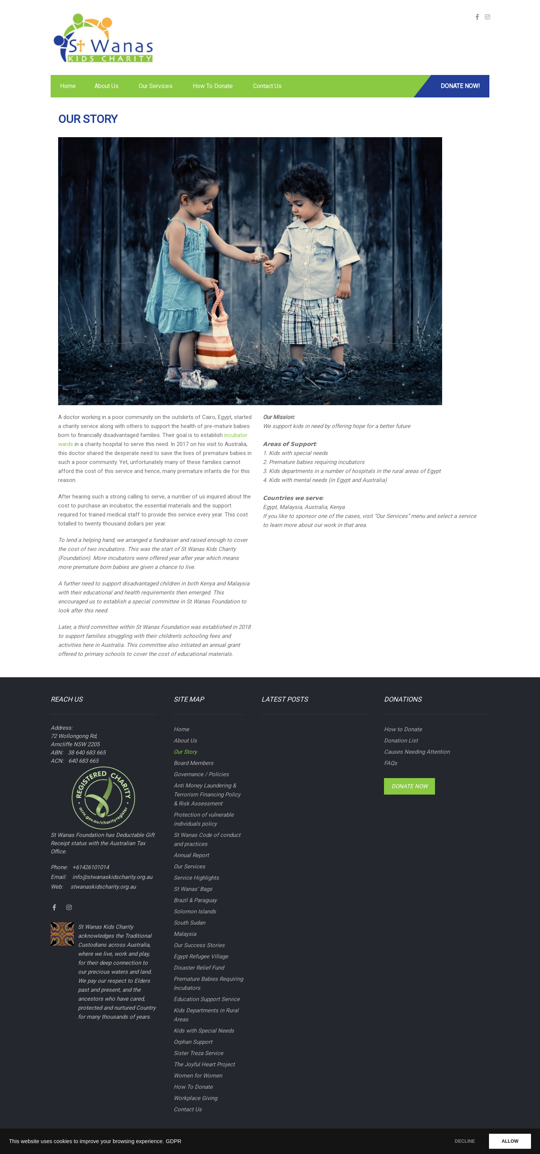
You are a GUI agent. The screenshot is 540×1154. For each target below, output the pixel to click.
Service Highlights (196, 877)
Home (68, 86)
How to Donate (403, 729)
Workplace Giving (195, 1098)
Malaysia (185, 934)
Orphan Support (193, 1042)
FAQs (390, 763)
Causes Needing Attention (417, 751)
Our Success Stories (199, 945)
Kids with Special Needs (204, 1030)
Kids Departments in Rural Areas (206, 1015)
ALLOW (509, 1141)
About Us (106, 86)
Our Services (155, 86)
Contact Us (267, 86)
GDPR (174, 1141)
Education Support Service (207, 999)
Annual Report (191, 855)
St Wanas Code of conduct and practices (207, 839)
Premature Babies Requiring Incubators (208, 983)
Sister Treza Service (198, 1053)
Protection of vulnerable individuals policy (204, 819)
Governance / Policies (201, 774)
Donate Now (410, 786)
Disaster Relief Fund (199, 967)
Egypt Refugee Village (201, 956)
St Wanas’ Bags (193, 889)
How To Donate (213, 86)
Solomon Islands (195, 911)
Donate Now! (460, 86)
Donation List (401, 740)
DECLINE (463, 1141)
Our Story (185, 751)
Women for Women (198, 1075)
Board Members (193, 763)
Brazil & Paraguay (195, 900)
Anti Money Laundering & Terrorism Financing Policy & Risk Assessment (207, 794)
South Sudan (189, 922)
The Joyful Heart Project (204, 1064)
